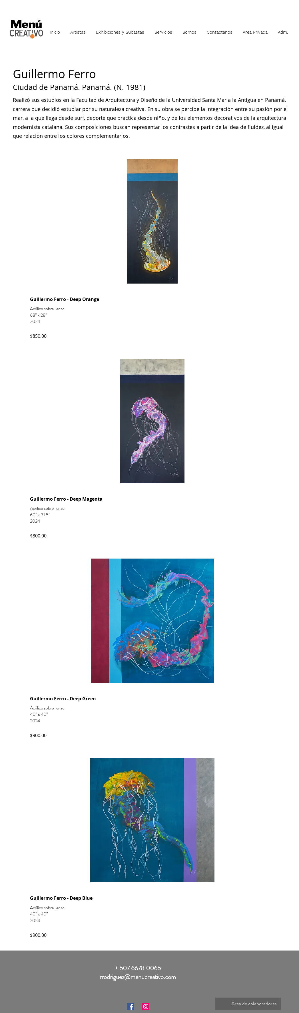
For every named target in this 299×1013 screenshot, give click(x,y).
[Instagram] (145, 1006)
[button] (78, 29)
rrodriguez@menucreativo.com (138, 976)
